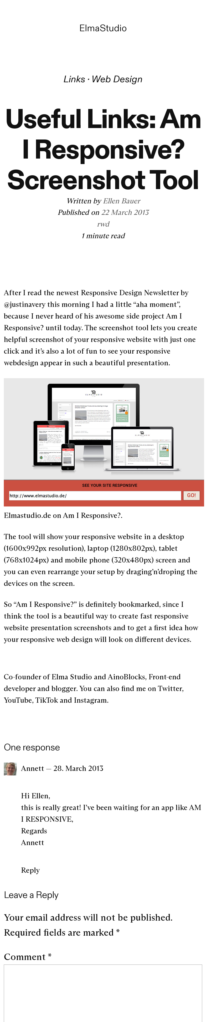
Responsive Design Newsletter (130, 292)
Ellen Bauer (121, 200)
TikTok (46, 700)
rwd (103, 223)
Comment (28, 957)
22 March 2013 (125, 212)
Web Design (117, 79)
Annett (32, 768)
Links (74, 79)
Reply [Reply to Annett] (30, 870)
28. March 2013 (78, 768)
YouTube (18, 700)
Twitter (170, 688)
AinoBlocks (126, 676)
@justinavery (24, 304)
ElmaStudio (103, 28)
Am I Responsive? (92, 515)
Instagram (90, 700)
